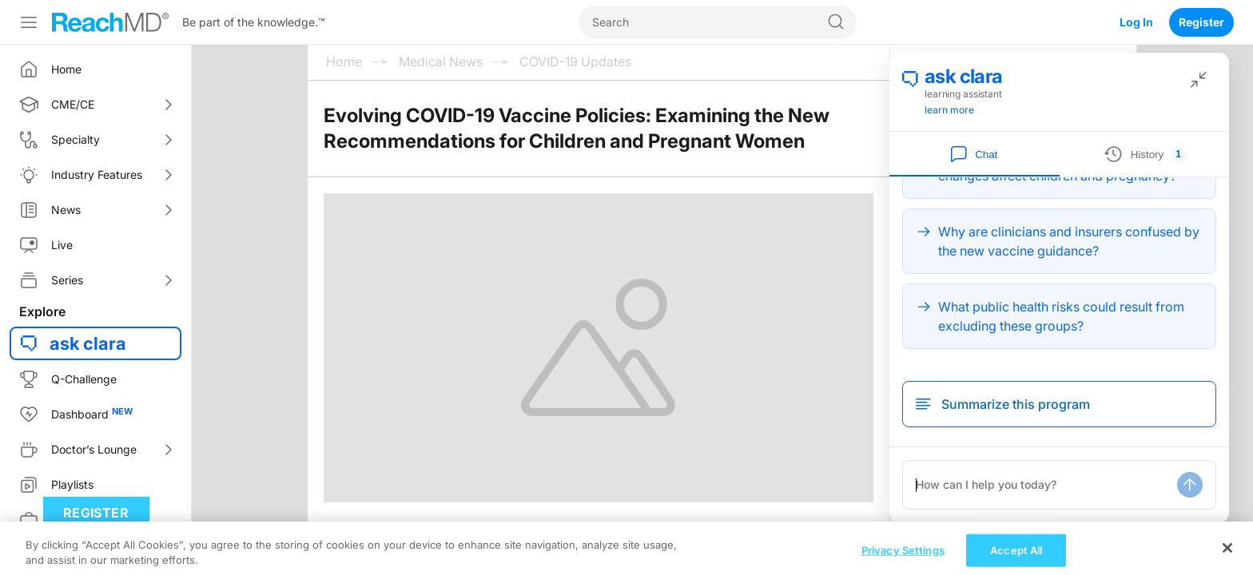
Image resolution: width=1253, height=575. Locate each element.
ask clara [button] (88, 343)
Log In (1136, 22)
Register (1201, 22)
